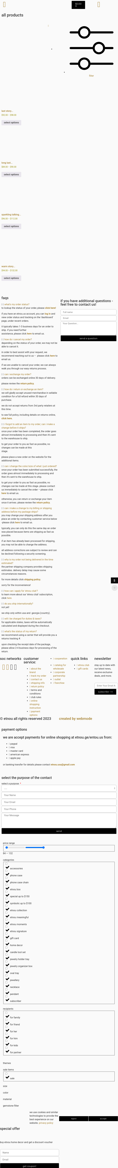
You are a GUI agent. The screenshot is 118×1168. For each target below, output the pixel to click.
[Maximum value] (35, 847)
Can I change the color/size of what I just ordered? (30, 466)
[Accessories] (6, 864)
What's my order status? (16, 304)
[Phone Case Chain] (6, 878)
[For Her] (6, 1027)
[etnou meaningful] (6, 913)
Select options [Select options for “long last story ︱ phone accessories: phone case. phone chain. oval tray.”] (11, 174)
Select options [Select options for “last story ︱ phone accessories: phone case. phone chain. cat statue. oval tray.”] (11, 122)
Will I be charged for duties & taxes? (23, 618)
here (29, 333)
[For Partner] (6, 1048)
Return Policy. (27, 383)
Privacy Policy (46, 1123)
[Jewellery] (6, 975)
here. (9, 598)
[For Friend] (6, 1020)
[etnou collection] (6, 906)
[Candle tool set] (6, 947)
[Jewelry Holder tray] (6, 954)
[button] (29, 304)
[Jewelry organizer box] (6, 961)
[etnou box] (6, 885)
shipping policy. (32, 579)
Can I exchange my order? (17, 374)
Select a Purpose (10, 783)
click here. (7, 418)
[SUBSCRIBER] (6, 996)
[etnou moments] (6, 920)
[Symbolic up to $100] (6, 899)
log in (48, 313)
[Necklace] (6, 982)
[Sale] (6, 1074)
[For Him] (6, 1034)
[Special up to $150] (6, 892)
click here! (51, 308)
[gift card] (6, 933)
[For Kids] (6, 1041)
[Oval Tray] (6, 968)
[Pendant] (6, 989)
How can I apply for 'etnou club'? (21, 590)
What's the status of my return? (20, 631)
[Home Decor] (6, 940)
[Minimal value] (15, 847)
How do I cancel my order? (18, 339)
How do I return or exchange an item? (23, 389)
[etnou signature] (6, 927)
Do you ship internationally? (18, 603)
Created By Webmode (75, 719)
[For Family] (6, 1013)
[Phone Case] (6, 871)
